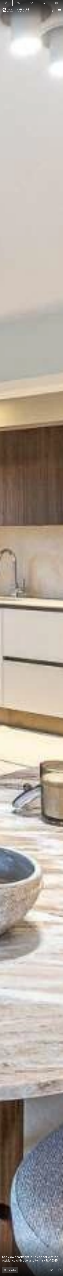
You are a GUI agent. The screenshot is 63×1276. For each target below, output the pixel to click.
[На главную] (16, 10)
